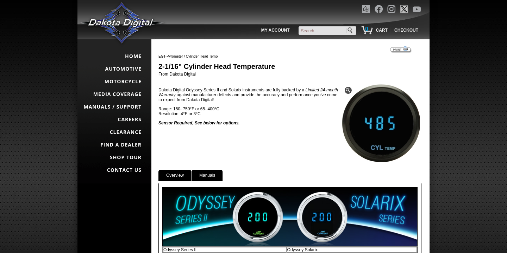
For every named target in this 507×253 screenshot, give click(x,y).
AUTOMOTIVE (123, 68)
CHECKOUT (406, 30)
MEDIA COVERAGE (117, 94)
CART (381, 30)
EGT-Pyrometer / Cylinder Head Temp (188, 56)
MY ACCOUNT (275, 30)
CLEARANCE (126, 132)
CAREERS (130, 119)
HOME (133, 56)
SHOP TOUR (126, 157)
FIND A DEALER (121, 144)
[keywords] (329, 30)
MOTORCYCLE (123, 81)
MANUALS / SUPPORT (112, 106)
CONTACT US (124, 170)
